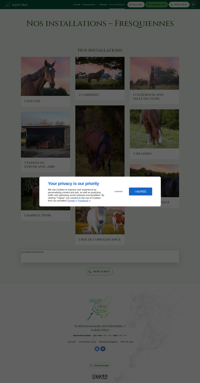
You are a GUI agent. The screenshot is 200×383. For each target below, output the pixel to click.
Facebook (83, 200)
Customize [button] (118, 191)
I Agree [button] (140, 191)
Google (71, 200)
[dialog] (100, 192)
